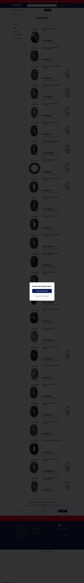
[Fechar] (53, 283)
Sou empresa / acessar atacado (42, 296)
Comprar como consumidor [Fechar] (42, 291)
